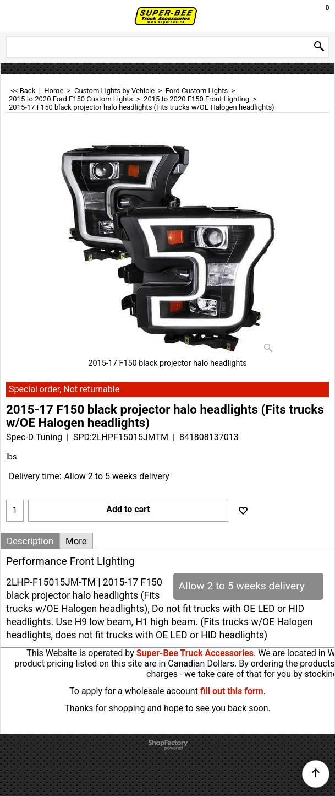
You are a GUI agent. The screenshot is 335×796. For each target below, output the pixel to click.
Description (30, 540)
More (76, 540)
